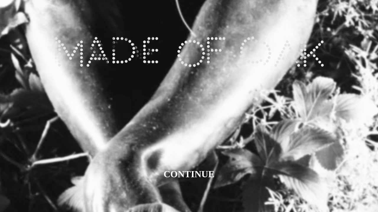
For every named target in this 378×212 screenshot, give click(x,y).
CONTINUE (189, 174)
